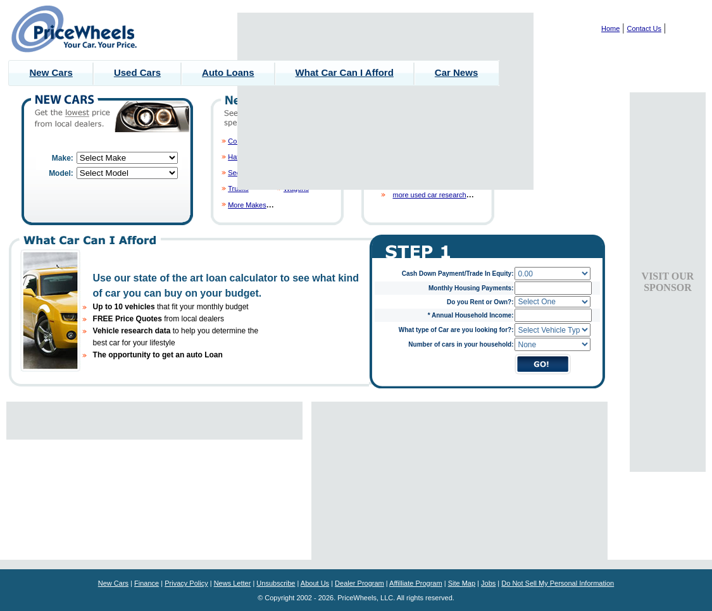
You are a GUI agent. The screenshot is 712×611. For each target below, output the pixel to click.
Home (610, 28)
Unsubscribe (275, 583)
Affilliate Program (415, 583)
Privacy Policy (186, 583)
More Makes (247, 205)
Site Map (461, 583)
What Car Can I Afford (345, 72)
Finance (146, 583)
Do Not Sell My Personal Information (557, 583)
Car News (456, 72)
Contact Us (644, 28)
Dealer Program (359, 583)
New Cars (51, 72)
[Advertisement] (385, 101)
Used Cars (137, 72)
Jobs (488, 583)
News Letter (232, 583)
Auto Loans (228, 72)
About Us (315, 583)
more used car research (429, 195)
